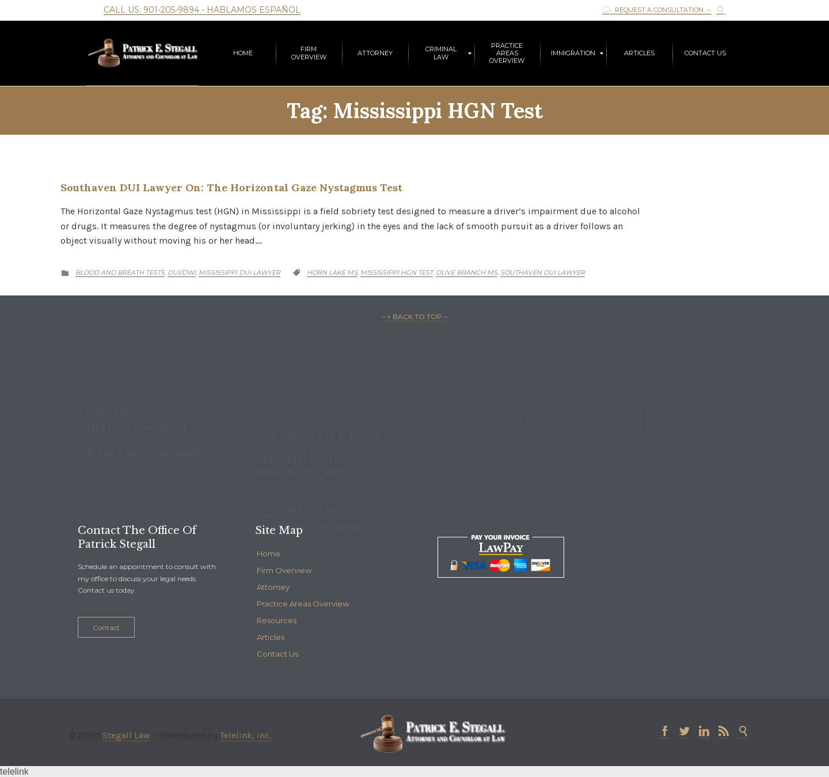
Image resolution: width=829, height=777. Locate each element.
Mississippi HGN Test (396, 272)
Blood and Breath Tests (120, 272)
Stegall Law (126, 735)
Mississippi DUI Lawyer (239, 272)
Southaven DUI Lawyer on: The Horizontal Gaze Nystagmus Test (231, 187)
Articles (270, 637)
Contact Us (277, 653)
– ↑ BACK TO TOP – (414, 316)
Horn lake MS (332, 272)
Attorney (273, 587)
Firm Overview (284, 570)
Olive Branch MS (466, 272)
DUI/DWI (182, 272)
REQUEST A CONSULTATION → (657, 10)
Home (268, 553)
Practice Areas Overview (303, 603)
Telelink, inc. (245, 735)
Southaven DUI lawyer (542, 272)
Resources (276, 620)
